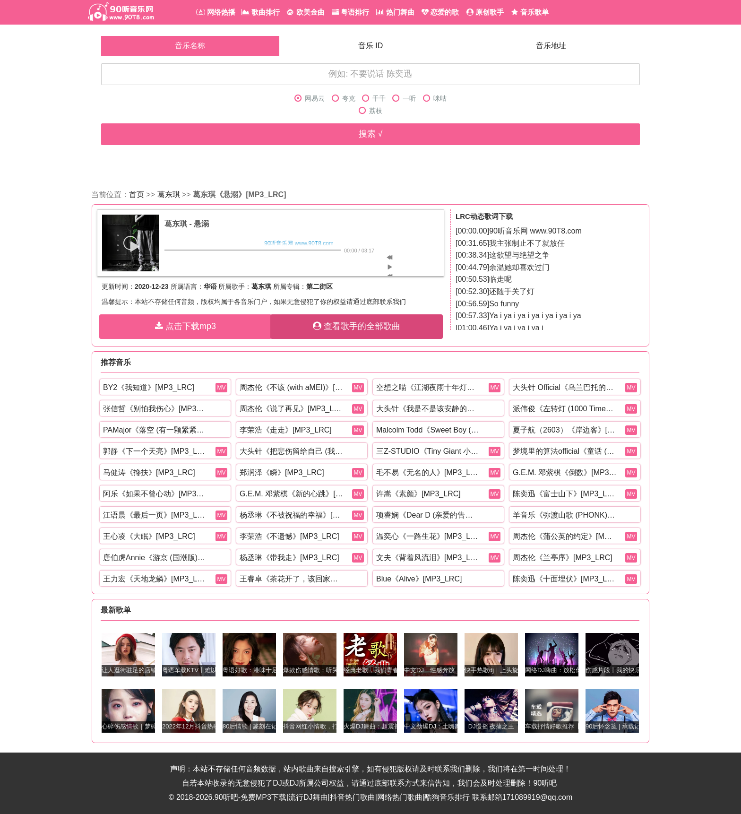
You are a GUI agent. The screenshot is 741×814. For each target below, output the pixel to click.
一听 (404, 99)
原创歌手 (485, 12)
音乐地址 (551, 46)
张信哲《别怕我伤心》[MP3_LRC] (155, 409)
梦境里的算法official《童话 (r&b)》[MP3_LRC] (565, 451)
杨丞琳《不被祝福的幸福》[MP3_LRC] (292, 515)
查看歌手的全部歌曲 (356, 326)
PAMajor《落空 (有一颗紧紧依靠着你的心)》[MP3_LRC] (155, 430)
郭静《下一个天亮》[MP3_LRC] (155, 451)
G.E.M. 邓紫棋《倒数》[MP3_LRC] (565, 472)
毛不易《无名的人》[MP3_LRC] (428, 472)
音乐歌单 (529, 12)
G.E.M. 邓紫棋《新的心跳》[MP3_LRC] (292, 494)
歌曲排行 (260, 12)
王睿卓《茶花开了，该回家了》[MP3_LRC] (292, 579)
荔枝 (370, 111)
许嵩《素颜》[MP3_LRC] (418, 494)
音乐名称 (190, 46)
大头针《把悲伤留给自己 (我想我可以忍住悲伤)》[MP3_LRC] (292, 451)
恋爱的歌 (440, 12)
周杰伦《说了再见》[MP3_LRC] (292, 409)
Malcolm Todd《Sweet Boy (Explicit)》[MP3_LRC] (428, 430)
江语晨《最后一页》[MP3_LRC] (155, 515)
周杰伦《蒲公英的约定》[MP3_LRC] (565, 536)
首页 (136, 195)
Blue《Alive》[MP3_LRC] (419, 579)
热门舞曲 (395, 12)
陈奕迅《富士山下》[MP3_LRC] (565, 494)
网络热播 (215, 12)
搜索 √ (371, 134)
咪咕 (435, 99)
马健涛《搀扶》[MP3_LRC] (149, 472)
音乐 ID (370, 46)
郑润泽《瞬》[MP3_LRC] (282, 472)
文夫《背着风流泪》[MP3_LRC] (428, 558)
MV (221, 387)
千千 (374, 99)
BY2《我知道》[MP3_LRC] (148, 387)
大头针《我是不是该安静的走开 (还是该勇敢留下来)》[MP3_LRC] (428, 409)
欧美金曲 (305, 12)
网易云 (309, 99)
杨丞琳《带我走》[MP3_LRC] (289, 558)
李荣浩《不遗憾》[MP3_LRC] (289, 536)
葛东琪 (168, 195)
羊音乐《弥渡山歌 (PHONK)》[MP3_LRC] (565, 515)
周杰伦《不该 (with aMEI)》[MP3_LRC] (292, 387)
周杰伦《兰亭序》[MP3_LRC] (562, 558)
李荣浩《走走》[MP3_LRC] (286, 430)
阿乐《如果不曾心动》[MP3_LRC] (155, 494)
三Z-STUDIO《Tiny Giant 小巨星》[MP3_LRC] (428, 451)
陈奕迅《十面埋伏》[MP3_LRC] (565, 579)
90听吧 (545, 783)
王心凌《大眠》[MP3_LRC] (149, 536)
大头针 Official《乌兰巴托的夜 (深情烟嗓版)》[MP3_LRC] (565, 387)
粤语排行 (350, 12)
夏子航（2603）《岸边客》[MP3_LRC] (565, 430)
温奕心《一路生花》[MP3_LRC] (428, 536)
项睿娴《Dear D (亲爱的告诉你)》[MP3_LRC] (428, 515)
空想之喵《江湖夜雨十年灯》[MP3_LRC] (428, 387)
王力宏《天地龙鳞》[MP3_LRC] (155, 579)
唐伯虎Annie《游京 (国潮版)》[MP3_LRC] (155, 558)
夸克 (343, 99)
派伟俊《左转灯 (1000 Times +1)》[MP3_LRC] (565, 409)
